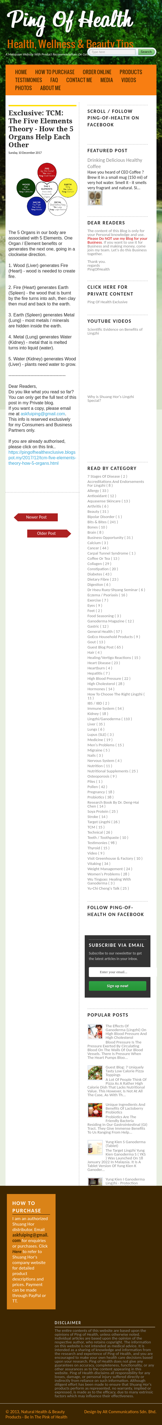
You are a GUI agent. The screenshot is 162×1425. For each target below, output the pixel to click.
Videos (128, 80)
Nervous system (101, 760)
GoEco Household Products (110, 636)
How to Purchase (55, 72)
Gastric (93, 626)
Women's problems (104, 874)
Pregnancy (96, 791)
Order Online (97, 72)
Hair (91, 652)
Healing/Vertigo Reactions (109, 657)
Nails (92, 755)
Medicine (95, 739)
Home (21, 72)
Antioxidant (97, 495)
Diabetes (95, 574)
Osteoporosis (98, 776)
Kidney (93, 713)
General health (100, 631)
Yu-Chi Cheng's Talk (103, 888)
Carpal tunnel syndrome (108, 553)
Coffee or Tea (99, 558)
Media (106, 80)
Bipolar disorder (101, 516)
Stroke (93, 816)
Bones (93, 527)
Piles (91, 781)
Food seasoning (101, 615)
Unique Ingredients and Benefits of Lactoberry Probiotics (125, 1108)
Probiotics (96, 797)
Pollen (93, 786)
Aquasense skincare (104, 501)
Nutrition (95, 765)
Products (131, 72)
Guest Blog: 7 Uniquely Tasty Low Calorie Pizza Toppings (125, 1071)
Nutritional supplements (108, 771)
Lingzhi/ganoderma (104, 718)
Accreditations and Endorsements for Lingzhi (115, 483)
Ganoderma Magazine (106, 621)
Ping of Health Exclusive (107, 301)
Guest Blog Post (100, 647)
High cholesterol (101, 683)
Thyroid (94, 847)
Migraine (95, 750)
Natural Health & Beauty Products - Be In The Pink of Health (36, 1414)
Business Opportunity (105, 537)
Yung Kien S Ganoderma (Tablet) (125, 1143)
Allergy (93, 490)
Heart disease (99, 662)
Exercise (94, 600)
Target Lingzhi (99, 821)
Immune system (101, 708)
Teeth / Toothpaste (103, 837)
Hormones (96, 688)
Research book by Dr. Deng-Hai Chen (113, 804)
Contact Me (79, 80)
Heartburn (96, 668)
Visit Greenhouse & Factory (110, 858)
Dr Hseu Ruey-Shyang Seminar (113, 589)
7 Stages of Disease (104, 476)
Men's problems (101, 744)
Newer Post (36, 517)
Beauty (93, 511)
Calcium (94, 542)
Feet (91, 610)
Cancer (93, 547)
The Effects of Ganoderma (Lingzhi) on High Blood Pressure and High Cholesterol (126, 1031)
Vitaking (94, 863)
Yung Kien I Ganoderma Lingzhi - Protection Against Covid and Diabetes (125, 1185)
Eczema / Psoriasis (103, 594)
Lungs (92, 729)
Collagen (95, 563)
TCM (91, 827)
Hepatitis (95, 673)
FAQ (54, 80)
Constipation (98, 568)
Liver (91, 724)
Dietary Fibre (98, 579)
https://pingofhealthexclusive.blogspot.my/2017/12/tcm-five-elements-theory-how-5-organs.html (42, 458)
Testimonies (28, 80)
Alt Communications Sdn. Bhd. (129, 1411)
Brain (92, 532)
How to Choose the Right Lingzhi (115, 694)
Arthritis (94, 506)
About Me (50, 88)
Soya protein (98, 811)
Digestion (95, 584)
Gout (92, 641)
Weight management (105, 868)
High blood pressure (104, 678)
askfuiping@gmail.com (43, 413)
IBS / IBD (95, 703)
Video (92, 853)
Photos (23, 88)
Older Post (46, 533)
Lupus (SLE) (97, 734)
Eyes (91, 605)
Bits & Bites (97, 521)
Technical (95, 832)
